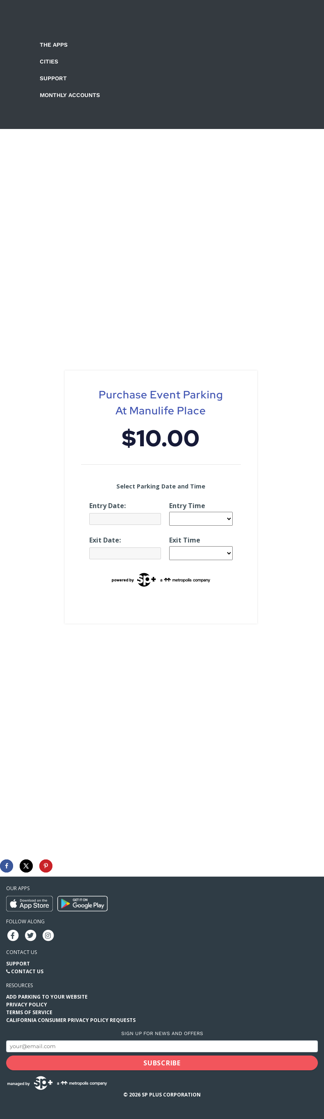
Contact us (21, 952)
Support (53, 78)
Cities (49, 61)
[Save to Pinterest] (45, 866)
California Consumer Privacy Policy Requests (71, 1020)
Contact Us (27, 971)
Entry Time (187, 505)
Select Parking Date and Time (160, 486)
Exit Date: (105, 540)
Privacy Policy (26, 1004)
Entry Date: (107, 505)
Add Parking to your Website (47, 996)
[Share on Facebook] (6, 866)
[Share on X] (26, 866)
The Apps (54, 44)
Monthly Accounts (70, 95)
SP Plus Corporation (171, 1094)
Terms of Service (29, 1012)
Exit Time (184, 540)
